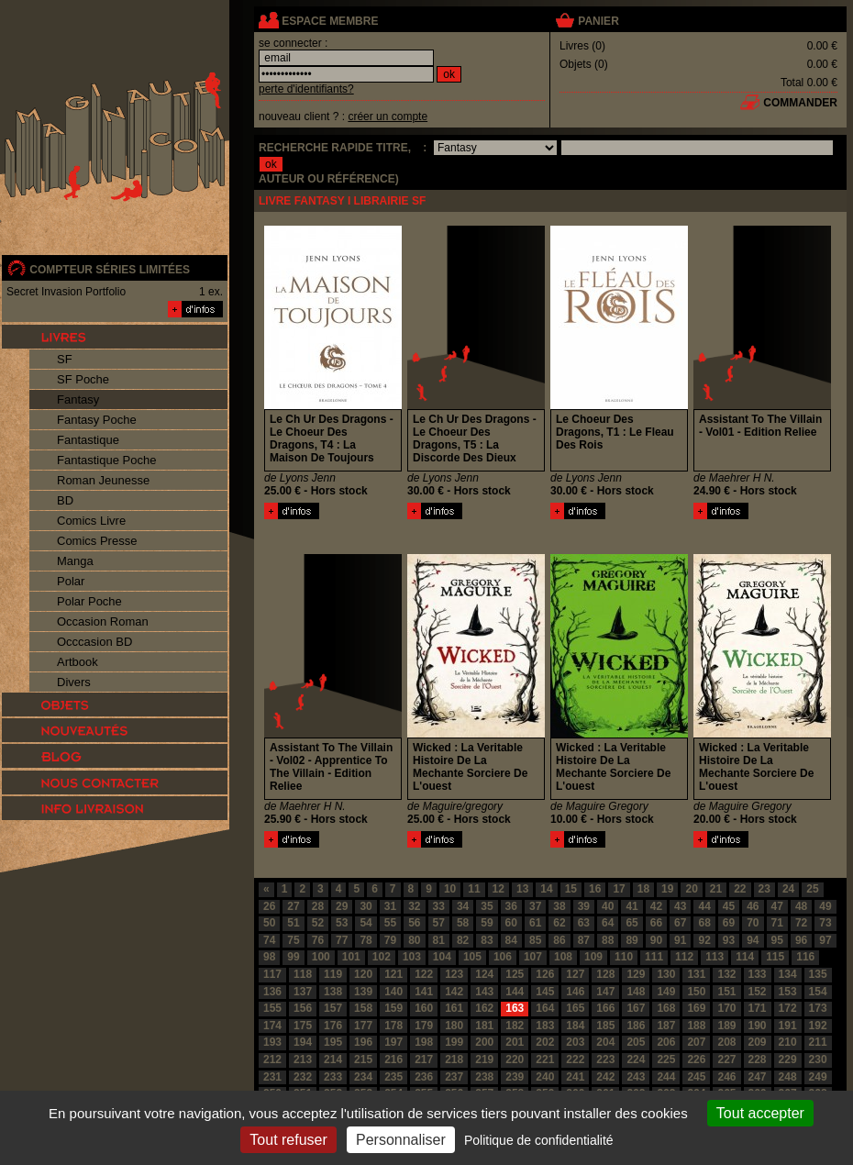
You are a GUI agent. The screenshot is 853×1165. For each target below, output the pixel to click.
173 (818, 1008)
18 (643, 888)
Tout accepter (760, 1113)
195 (333, 1042)
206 (666, 1042)
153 (788, 991)
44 (704, 906)
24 (788, 888)
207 (696, 1042)
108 (563, 956)
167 (635, 1008)
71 (777, 922)
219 (484, 1059)
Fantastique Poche (106, 460)
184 (575, 1025)
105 (472, 956)
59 (487, 922)
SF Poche (83, 379)
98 (269, 956)
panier (598, 21)
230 (818, 1059)
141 (424, 991)
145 (545, 991)
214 (333, 1059)
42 (656, 906)
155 (272, 1008)
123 (454, 974)
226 (696, 1059)
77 (342, 940)
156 (303, 1008)
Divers (74, 682)
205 (635, 1042)
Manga (75, 561)
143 (484, 991)
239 (514, 1077)
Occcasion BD (94, 642)
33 (439, 906)
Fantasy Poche (97, 420)
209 (757, 1042)
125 (514, 974)
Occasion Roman (103, 621)
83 (487, 940)
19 (667, 888)
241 (575, 1077)
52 (318, 922)
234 (363, 1077)
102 (381, 956)
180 (454, 1025)
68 (704, 922)
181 (484, 1025)
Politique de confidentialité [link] (539, 1140)
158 (363, 1008)
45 (729, 906)
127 (575, 974)
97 (825, 940)
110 (624, 956)
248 (788, 1077)
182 (514, 1025)
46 (753, 906)
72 (801, 922)
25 (812, 888)
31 (390, 906)
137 (303, 991)
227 (726, 1059)
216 (393, 1059)
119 (333, 974)
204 (605, 1042)
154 (818, 991)
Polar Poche (89, 601)
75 (293, 940)
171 (757, 1008)
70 (753, 922)
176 (333, 1025)
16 (595, 888)
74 (269, 940)
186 (635, 1025)
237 (454, 1077)
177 (363, 1025)
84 (511, 940)
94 (753, 940)
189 (726, 1025)
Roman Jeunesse (103, 480)
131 (696, 974)
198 (424, 1042)
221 (545, 1059)
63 (584, 922)
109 (593, 956)
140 (393, 991)
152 (757, 991)
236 (424, 1077)
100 (321, 956)
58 (463, 922)
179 (424, 1025)
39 (584, 906)
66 (656, 922)
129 (635, 974)
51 (293, 922)
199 (454, 1042)
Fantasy (78, 399)
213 (303, 1059)
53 (342, 922)
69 (729, 922)
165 (575, 1008)
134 (788, 974)
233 (333, 1077)
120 (363, 974)
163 (514, 1008)
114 (745, 956)
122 (424, 974)
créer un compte (387, 116)
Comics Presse (97, 541)
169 (696, 1008)
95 (777, 940)
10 (450, 888)
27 (293, 906)
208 (726, 1042)
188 (696, 1025)
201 (514, 1042)
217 (424, 1059)
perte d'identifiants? (306, 89)
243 (635, 1077)
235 (393, 1077)
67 (680, 922)
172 (788, 1008)
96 (801, 940)
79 (390, 940)
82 (463, 940)
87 (584, 940)
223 (605, 1059)
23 (764, 888)
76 (318, 940)
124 (484, 974)
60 (511, 922)
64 (608, 922)
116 (805, 956)
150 (696, 991)
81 (439, 940)
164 (545, 1008)
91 (680, 940)
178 (393, 1025)
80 (414, 940)
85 (535, 940)
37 (535, 906)
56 (414, 922)
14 (546, 888)
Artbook (77, 662)
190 (757, 1025)
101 (351, 956)
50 (269, 922)
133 (757, 974)
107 (533, 956)
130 (666, 974)
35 (487, 906)
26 (269, 906)
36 (511, 906)
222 (575, 1059)
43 (680, 906)
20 (691, 888)
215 (363, 1059)
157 (333, 1008)
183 (545, 1025)
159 (393, 1008)
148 (635, 991)
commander (800, 102)
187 (666, 1025)
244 (666, 1077)
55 (390, 922)
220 (514, 1059)
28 (318, 906)
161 (454, 1008)
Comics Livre (91, 520)
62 (559, 922)
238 (484, 1077)
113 (714, 956)
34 (463, 906)
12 (498, 888)
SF (64, 359)
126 (545, 974)
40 (608, 906)
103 (412, 956)
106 (502, 956)
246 (726, 1077)
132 (726, 974)
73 (825, 922)
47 (777, 906)
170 (726, 1008)
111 (654, 956)
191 (788, 1025)
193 (272, 1042)
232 (303, 1077)
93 (729, 940)
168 (666, 1008)
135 (818, 974)
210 (788, 1042)
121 (393, 974)
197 (393, 1042)
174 (272, 1025)
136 (272, 991)
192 (818, 1025)
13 (522, 888)
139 (363, 991)
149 (666, 991)
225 (666, 1059)
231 (272, 1077)
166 (605, 1008)
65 (631, 922)
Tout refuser (288, 1140)
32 (414, 906)
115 (775, 956)
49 (825, 906)
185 (605, 1025)
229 (788, 1059)
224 (635, 1059)
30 (365, 906)
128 (605, 974)
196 (363, 1042)
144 (514, 991)
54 (365, 922)
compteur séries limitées (109, 269)
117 (272, 974)
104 (442, 956)
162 (484, 1008)
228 (757, 1059)
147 (605, 991)
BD (65, 500)
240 (545, 1077)
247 (757, 1077)
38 (559, 906)
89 (631, 940)
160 (424, 1008)
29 (342, 906)
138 (333, 991)
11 (474, 888)
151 (726, 991)
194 (303, 1042)
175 (303, 1025)
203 (575, 1042)
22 (740, 888)
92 (704, 940)
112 (684, 956)
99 (293, 956)
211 (818, 1042)
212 (272, 1059)
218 (454, 1059)
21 (716, 888)
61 (535, 922)
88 (608, 940)
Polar (70, 581)
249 (818, 1077)
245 (696, 1077)
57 (439, 922)
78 (365, 940)
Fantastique (88, 440)
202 (545, 1042)
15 (571, 888)
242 (605, 1077)
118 (303, 974)
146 (575, 991)
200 (484, 1042)
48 (801, 906)
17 (619, 888)
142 (454, 991)
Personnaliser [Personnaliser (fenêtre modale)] (401, 1140)
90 (656, 940)
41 (631, 906)
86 (559, 940)
